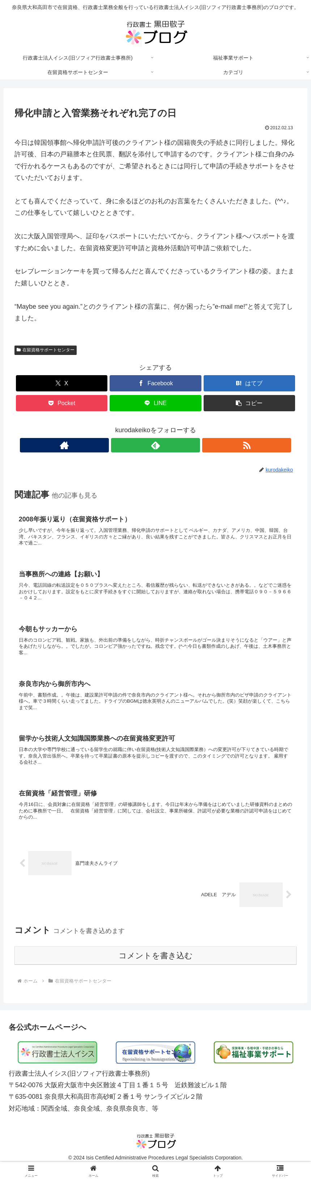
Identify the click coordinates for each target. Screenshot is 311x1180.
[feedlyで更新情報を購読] (155, 445)
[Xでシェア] (62, 383)
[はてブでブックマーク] (249, 383)
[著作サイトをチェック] (139, 445)
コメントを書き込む (156, 967)
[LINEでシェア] (155, 403)
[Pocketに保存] (62, 403)
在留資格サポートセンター (45, 349)
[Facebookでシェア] (155, 383)
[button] (249, 403)
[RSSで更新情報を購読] (172, 445)
